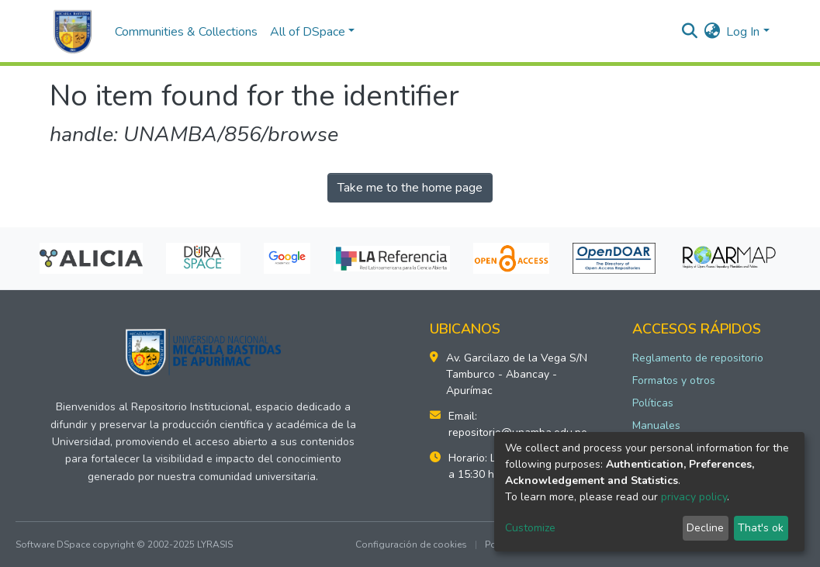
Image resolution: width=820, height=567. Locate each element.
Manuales (656, 425)
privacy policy (694, 496)
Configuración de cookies (411, 544)
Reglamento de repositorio (697, 358)
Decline (705, 527)
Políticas (652, 403)
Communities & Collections (186, 31)
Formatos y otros (673, 380)
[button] (711, 31)
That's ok (761, 527)
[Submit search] (689, 31)
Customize (530, 527)
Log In (742, 31)
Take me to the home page (410, 187)
